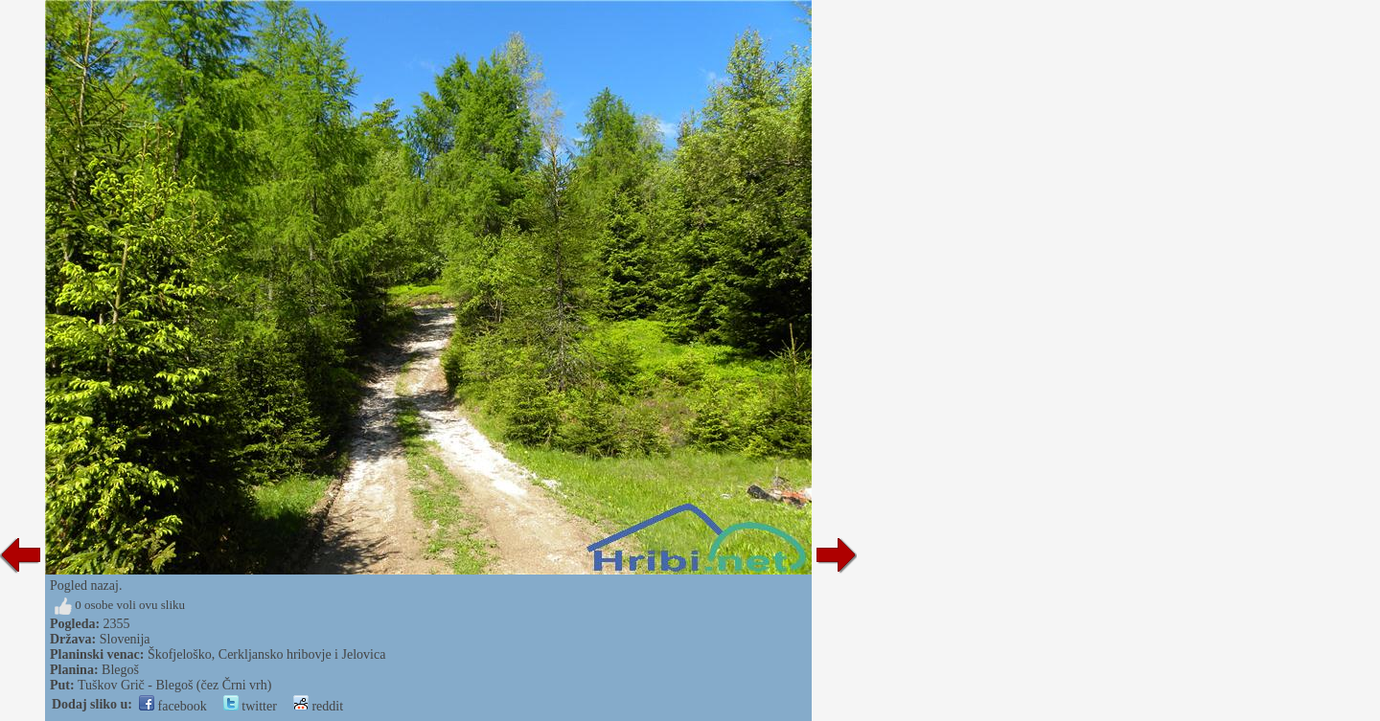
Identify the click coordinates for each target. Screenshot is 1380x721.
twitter (250, 706)
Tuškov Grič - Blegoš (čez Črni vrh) (174, 685)
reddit (318, 706)
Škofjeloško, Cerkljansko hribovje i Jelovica (266, 654)
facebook (173, 706)
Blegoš (120, 670)
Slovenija (125, 639)
